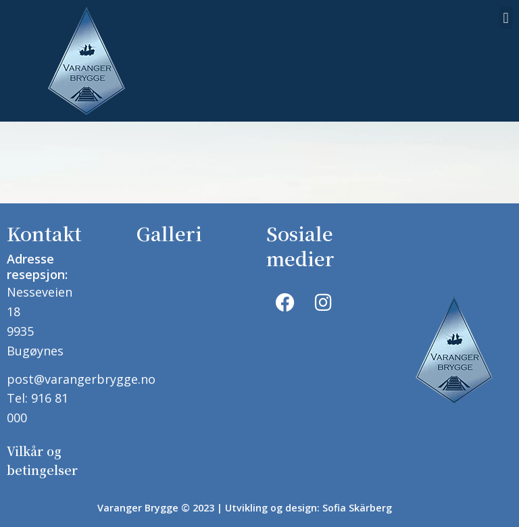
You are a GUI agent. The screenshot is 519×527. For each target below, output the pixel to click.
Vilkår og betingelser (42, 453)
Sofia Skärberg (357, 497)
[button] (505, 18)
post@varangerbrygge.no (81, 377)
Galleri (169, 233)
